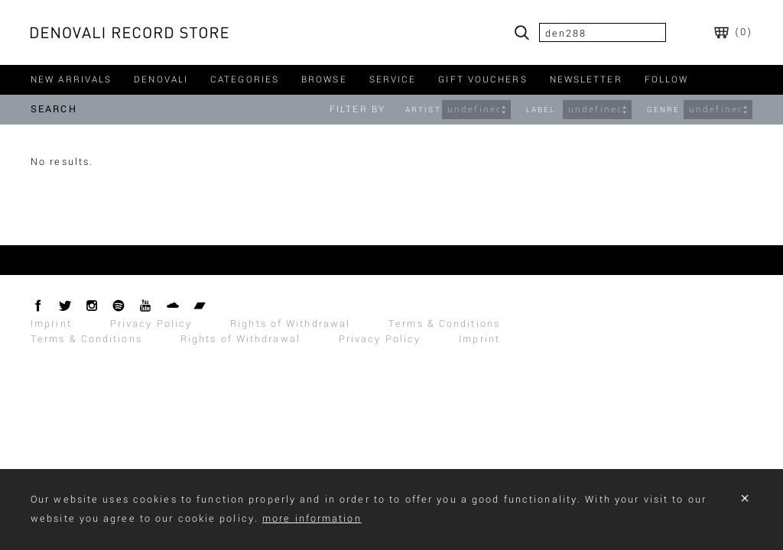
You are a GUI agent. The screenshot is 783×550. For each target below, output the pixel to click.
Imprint (51, 324)
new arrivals (71, 79)
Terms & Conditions (444, 324)
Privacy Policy (151, 324)
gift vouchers (482, 79)
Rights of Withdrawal (290, 324)
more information (312, 519)
